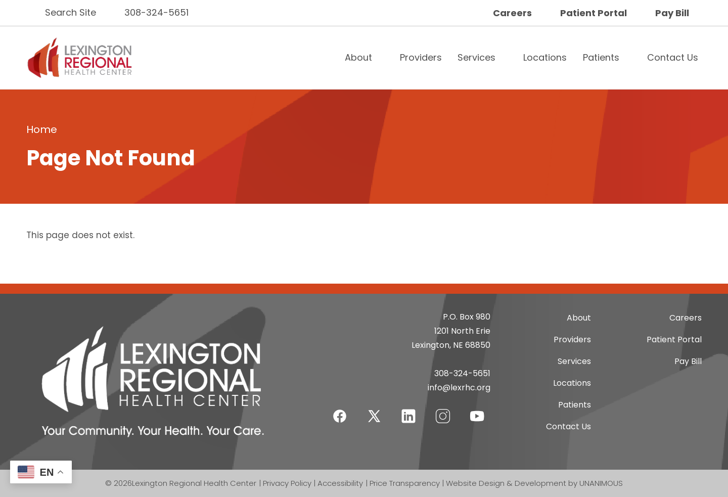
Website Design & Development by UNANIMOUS (534, 483)
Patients (601, 57)
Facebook (340, 410)
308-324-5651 (156, 12)
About (358, 57)
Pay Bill (672, 13)
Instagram (443, 410)
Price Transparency (405, 483)
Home (41, 129)
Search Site (70, 12)
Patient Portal (593, 13)
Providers (421, 57)
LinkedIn (408, 410)
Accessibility (340, 483)
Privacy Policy (287, 483)
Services (476, 57)
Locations (545, 57)
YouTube (477, 410)
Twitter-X (374, 416)
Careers (512, 13)
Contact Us (672, 57)
